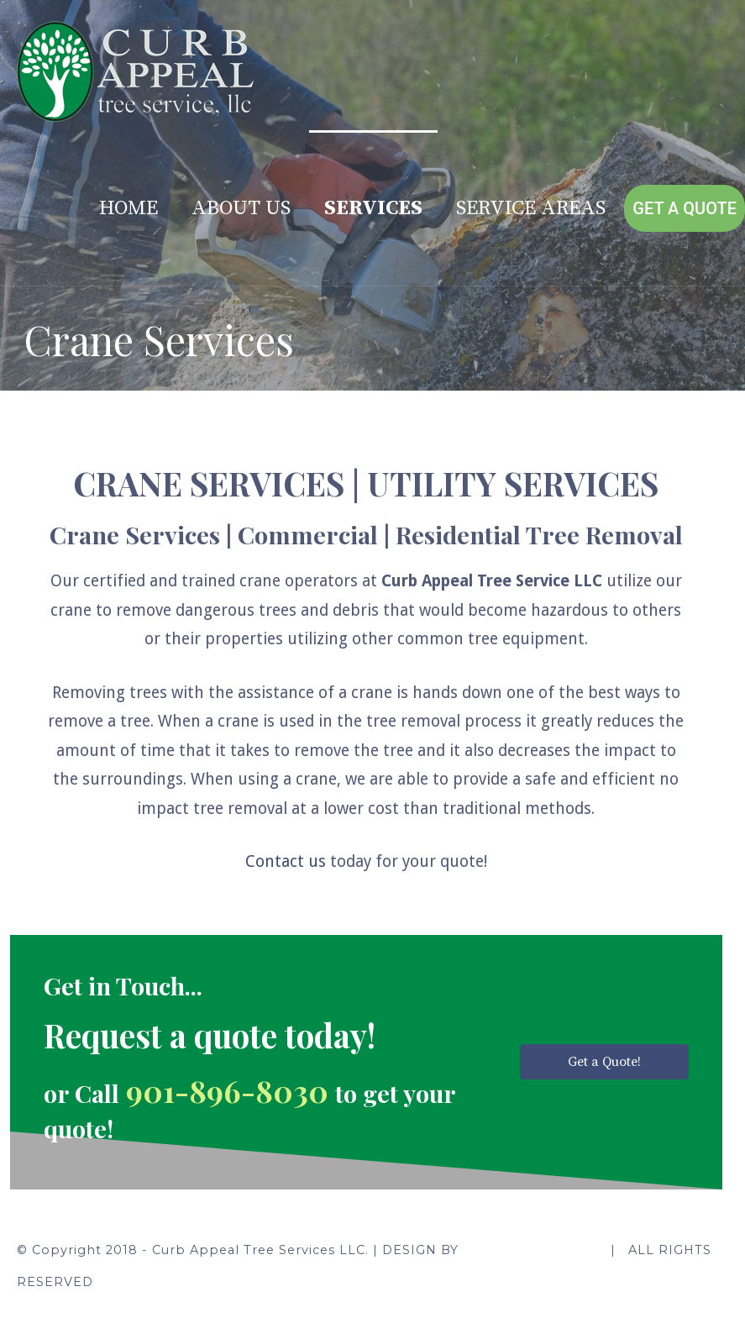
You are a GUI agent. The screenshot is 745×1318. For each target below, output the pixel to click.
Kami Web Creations (530, 1250)
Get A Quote (684, 208)
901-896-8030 (230, 1090)
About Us (241, 208)
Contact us (285, 861)
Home (128, 208)
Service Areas (531, 208)
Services (373, 208)
